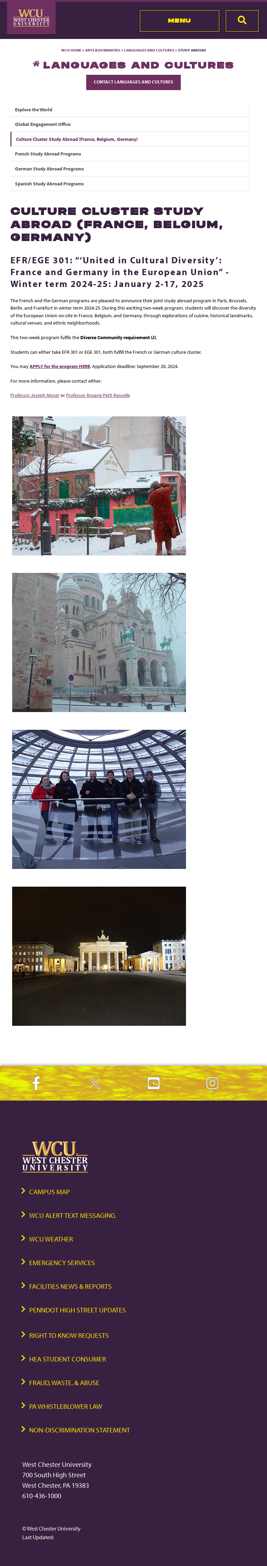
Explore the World (33, 109)
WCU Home (71, 50)
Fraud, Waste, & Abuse (64, 1382)
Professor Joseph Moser (34, 395)
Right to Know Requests (69, 1335)
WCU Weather (51, 1239)
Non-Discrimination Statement (79, 1429)
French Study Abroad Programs (48, 153)
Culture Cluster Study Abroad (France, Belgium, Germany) (77, 139)
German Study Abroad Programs (49, 168)
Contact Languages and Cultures (133, 82)
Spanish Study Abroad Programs (49, 183)
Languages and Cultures (149, 50)
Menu (179, 20)
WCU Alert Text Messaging (72, 1215)
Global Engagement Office (43, 124)
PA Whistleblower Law (65, 1406)
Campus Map (49, 1191)
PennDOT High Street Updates (77, 1309)
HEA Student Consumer (67, 1359)
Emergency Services (62, 1262)
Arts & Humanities (102, 50)
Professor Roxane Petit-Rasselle (98, 395)
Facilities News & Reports (70, 1286)
